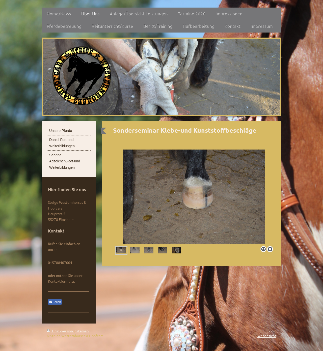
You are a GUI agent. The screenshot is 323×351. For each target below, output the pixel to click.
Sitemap (82, 331)
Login (271, 331)
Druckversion (60, 331)
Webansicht (266, 335)
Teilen (55, 302)
